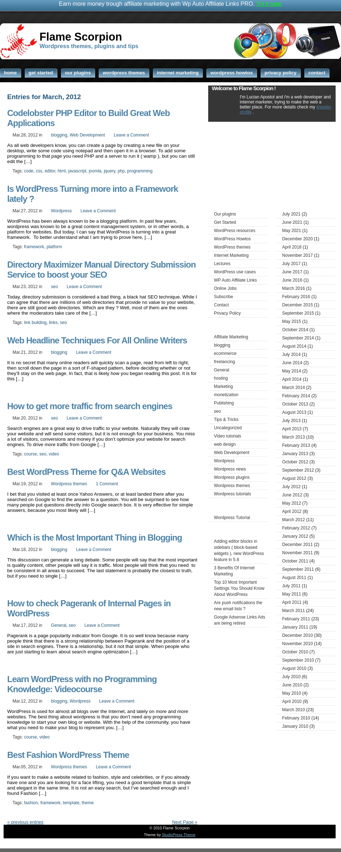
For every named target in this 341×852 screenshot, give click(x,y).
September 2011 (298, 569)
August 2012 (294, 478)
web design (225, 444)
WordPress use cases (235, 271)
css (39, 170)
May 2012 (291, 503)
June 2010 (292, 684)
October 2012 (295, 461)
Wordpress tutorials (232, 493)
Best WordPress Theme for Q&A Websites (86, 472)
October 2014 (295, 329)
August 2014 (294, 346)
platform (54, 246)
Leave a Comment (131, 135)
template (71, 802)
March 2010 (293, 709)
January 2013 (295, 453)
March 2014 (293, 387)
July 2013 (291, 420)
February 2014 (296, 395)
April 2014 (292, 379)
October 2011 (295, 561)
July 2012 (291, 486)
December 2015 (297, 304)
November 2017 (297, 255)
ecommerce (225, 353)
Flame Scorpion (80, 37)
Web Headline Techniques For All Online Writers (97, 340)
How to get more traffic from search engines (89, 406)
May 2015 (291, 321)
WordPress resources (234, 230)
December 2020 (297, 238)
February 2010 (296, 718)
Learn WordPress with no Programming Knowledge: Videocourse (82, 684)
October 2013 (295, 404)
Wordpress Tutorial (232, 517)
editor (50, 170)
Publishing (224, 403)
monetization (226, 394)
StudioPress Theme (178, 835)
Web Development (87, 135)
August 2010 (294, 668)
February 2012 (296, 528)
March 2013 (293, 437)
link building (35, 322)
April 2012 (292, 511)
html (61, 170)
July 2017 (291, 263)
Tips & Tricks (226, 419)
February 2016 (296, 296)
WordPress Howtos (232, 238)
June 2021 (292, 222)
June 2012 (292, 494)
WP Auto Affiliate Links (235, 280)
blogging (59, 135)
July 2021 (291, 214)
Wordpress (61, 210)
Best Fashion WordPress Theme (68, 755)
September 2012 (298, 470)
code (28, 170)
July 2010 (291, 676)
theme (88, 802)
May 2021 (291, 230)
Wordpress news (230, 469)
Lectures (222, 263)
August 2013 (294, 412)
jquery (109, 170)
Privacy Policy (227, 313)
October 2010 (295, 651)
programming (140, 170)
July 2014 (291, 354)
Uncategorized (228, 427)
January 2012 (295, 536)
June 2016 (292, 280)
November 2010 (297, 643)
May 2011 (291, 594)
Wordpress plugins (231, 477)
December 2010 (297, 635)
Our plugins (225, 214)
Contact (221, 304)
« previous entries (25, 822)
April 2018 (292, 247)
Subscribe (223, 296)
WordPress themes (232, 247)
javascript (77, 170)
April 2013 (292, 428)
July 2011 (291, 585)
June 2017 (292, 271)
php (121, 170)
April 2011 (292, 602)
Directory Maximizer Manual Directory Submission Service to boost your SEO (101, 269)
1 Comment (107, 483)
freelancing (224, 361)
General (58, 625)
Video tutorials (227, 436)
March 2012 (293, 519)
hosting (221, 378)
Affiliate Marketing (231, 336)
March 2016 (293, 288)
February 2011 (296, 618)
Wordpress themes (69, 483)
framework (34, 246)
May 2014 (291, 371)
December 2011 (297, 544)
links (53, 322)
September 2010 (298, 660)
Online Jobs (225, 288)
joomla (95, 170)
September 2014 (298, 338)
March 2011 (293, 610)
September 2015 (298, 313)
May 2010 (291, 693)
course (30, 454)
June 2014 (292, 362)
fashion (31, 802)
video (54, 454)
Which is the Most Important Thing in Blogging (94, 537)
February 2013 (296, 445)
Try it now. (269, 4)
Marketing (223, 386)
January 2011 (295, 627)
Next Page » (184, 822)
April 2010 (292, 701)
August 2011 (294, 577)
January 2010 (295, 726)
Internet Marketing (231, 255)
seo (54, 286)
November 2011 (297, 552)
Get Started (225, 222)
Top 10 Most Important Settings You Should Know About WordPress (239, 588)
